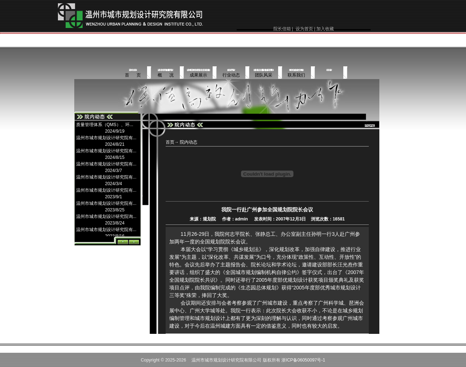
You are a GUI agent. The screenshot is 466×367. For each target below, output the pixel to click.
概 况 (166, 75)
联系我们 (296, 75)
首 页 (133, 75)
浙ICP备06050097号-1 (303, 360)
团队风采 (263, 75)
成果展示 (198, 75)
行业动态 (231, 75)
